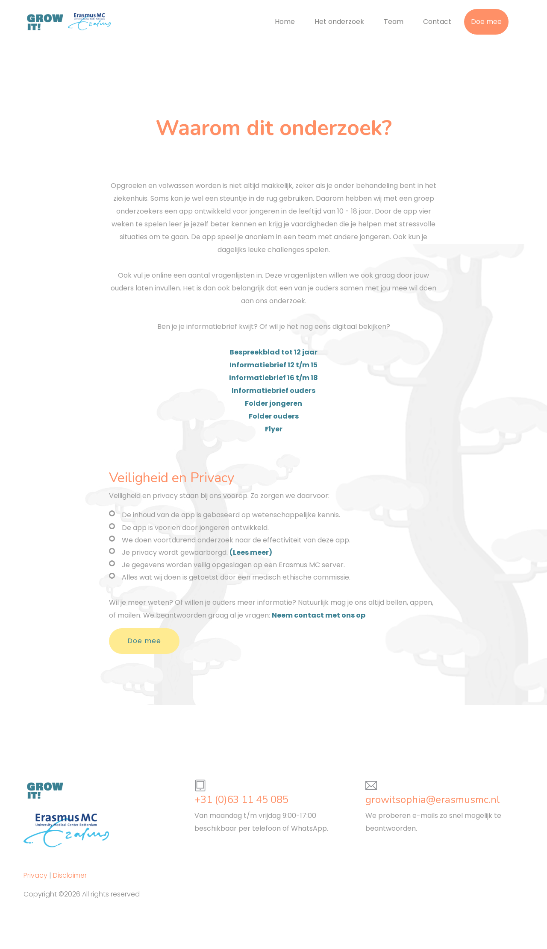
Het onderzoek (339, 21)
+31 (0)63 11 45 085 (241, 799)
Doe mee (486, 21)
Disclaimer (70, 875)
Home (285, 21)
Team (393, 21)
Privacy (35, 875)
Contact (437, 21)
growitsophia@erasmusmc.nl (432, 799)
